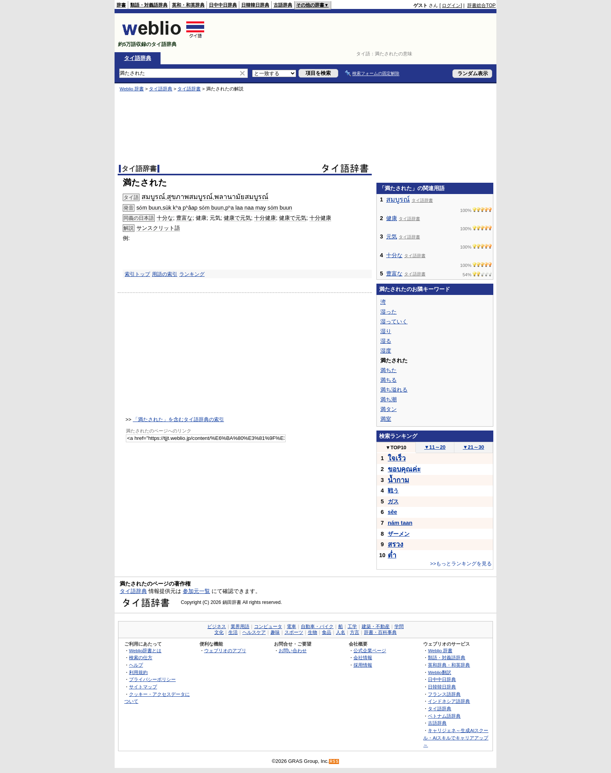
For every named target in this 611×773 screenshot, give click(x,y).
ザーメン (399, 534)
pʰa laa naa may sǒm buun (258, 208)
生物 (312, 632)
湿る (385, 341)
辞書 (121, 5)
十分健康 (265, 218)
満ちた (388, 370)
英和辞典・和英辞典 (449, 664)
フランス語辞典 (444, 694)
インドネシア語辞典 (449, 701)
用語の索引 (164, 274)
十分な (165, 218)
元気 (391, 236)
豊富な (184, 218)
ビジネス (216, 626)
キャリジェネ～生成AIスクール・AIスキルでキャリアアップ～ (455, 737)
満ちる (388, 380)
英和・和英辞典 (188, 5)
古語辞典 (283, 5)
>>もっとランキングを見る (461, 564)
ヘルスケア (254, 632)
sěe (392, 512)
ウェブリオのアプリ (225, 650)
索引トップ (137, 274)
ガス (393, 501)
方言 (354, 632)
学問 (399, 626)
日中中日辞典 (223, 5)
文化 (219, 632)
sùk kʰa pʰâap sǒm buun (193, 208)
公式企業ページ (369, 650)
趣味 (275, 632)
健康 (391, 218)
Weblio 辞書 (132, 88)
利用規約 (138, 672)
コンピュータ (268, 626)
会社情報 (362, 657)
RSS (334, 761)
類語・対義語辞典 (149, 5)
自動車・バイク (317, 626)
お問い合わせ (293, 650)
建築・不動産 (376, 626)
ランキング (192, 274)
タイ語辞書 (189, 88)
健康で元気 (237, 218)
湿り (385, 331)
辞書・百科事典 (380, 632)
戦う (393, 490)
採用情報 (362, 664)
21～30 (473, 447)
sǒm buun (148, 208)
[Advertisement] (354, 32)
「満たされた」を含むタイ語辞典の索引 (178, 419)
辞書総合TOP (481, 5)
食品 (326, 632)
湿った (388, 312)
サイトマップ (143, 686)
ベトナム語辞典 (444, 715)
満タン (388, 409)
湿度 (385, 351)
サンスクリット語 (158, 228)
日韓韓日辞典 (255, 5)
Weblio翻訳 (439, 672)
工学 (352, 626)
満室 (385, 419)
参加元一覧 (196, 591)
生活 (233, 632)
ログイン (451, 5)
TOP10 (395, 447)
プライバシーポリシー (152, 679)
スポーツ (293, 632)
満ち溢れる (394, 389)
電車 (291, 626)
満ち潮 (388, 399)
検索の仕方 (140, 657)
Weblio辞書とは (145, 650)
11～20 (435, 447)
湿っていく (394, 321)
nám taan (400, 523)
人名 (340, 632)
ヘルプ (136, 664)
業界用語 (240, 626)
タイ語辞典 (137, 58)
